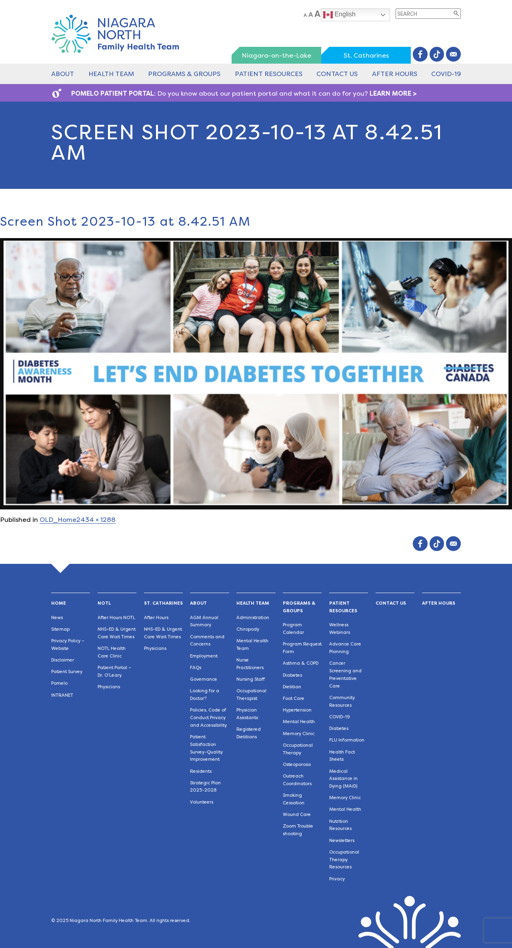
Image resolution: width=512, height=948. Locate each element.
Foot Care (293, 698)
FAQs (195, 667)
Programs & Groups (184, 74)
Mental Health (299, 721)
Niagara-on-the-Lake (276, 55)
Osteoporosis (297, 764)
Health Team (111, 74)
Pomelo (59, 683)
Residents (201, 771)
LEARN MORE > (393, 93)
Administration (252, 617)
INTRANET (62, 695)
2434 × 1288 (96, 519)
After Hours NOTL (116, 617)
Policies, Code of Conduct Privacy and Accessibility (208, 717)
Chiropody (247, 629)
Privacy (337, 879)
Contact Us (337, 74)
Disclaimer (62, 660)
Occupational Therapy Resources (344, 860)
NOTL (104, 603)
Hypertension (297, 710)
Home (58, 603)
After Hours (394, 74)
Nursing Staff (250, 679)
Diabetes (292, 675)
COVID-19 (446, 74)
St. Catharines (366, 55)
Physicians (109, 686)
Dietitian (292, 686)
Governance (203, 679)
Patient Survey (66, 671)
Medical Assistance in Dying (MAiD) (343, 779)
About (62, 74)
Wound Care (297, 814)
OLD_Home (58, 519)
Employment (204, 656)
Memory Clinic (298, 733)
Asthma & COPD (300, 663)
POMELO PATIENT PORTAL (112, 93)
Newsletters (341, 840)
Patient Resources (268, 74)
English (339, 15)
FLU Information (346, 740)
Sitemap (60, 629)
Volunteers (201, 802)
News (57, 617)
